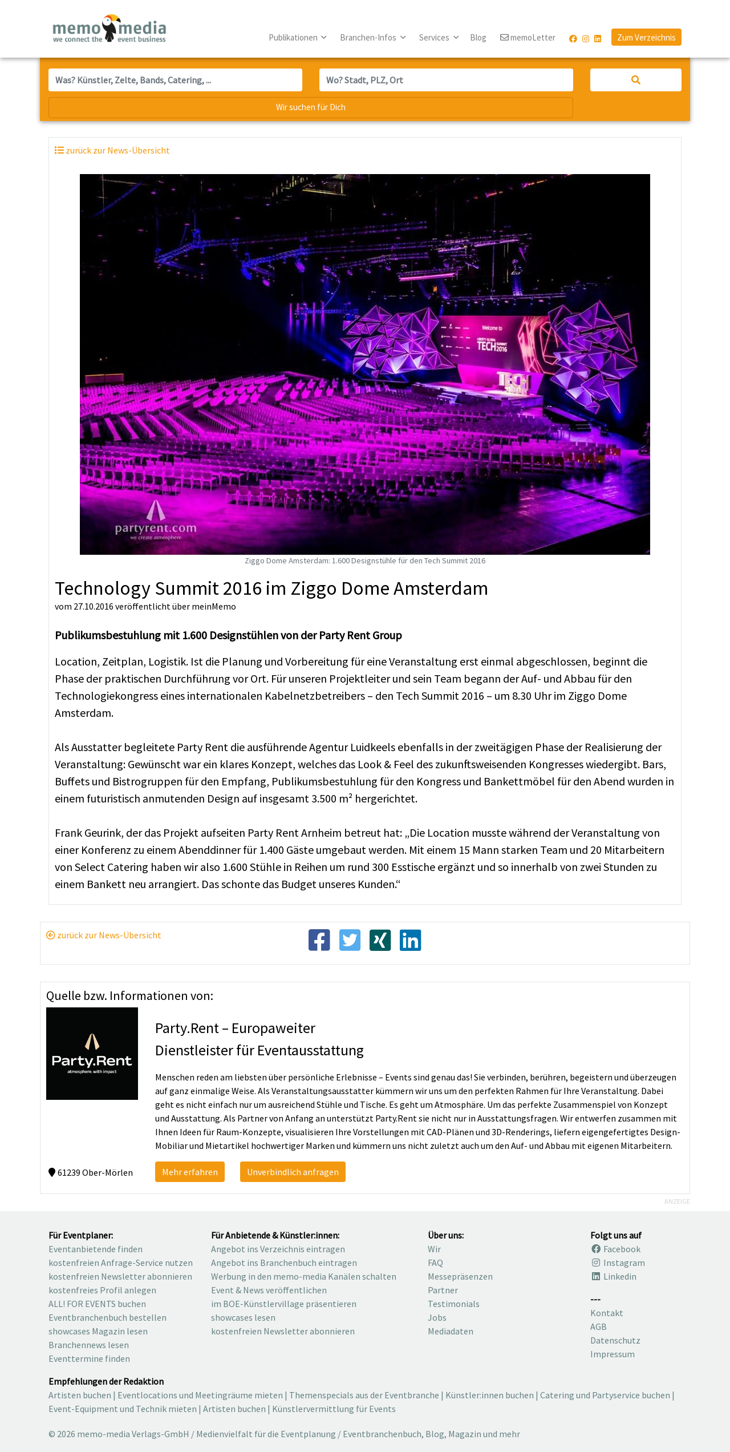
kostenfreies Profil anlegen (102, 1290)
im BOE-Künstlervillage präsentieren (283, 1303)
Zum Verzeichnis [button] (646, 37)
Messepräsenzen (460, 1276)
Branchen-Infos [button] (369, 37)
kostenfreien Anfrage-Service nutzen (120, 1262)
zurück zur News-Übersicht (103, 935)
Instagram (617, 1262)
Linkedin (613, 1276)
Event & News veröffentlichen (269, 1290)
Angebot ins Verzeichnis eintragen (278, 1249)
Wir (434, 1249)
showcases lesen (243, 1317)
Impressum (612, 1354)
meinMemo (214, 606)
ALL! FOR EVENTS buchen (97, 1303)
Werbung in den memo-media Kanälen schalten (303, 1276)
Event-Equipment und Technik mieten (122, 1408)
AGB (598, 1326)
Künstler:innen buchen (489, 1395)
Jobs (437, 1317)
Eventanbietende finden (95, 1249)
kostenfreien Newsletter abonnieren (120, 1276)
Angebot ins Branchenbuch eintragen (284, 1262)
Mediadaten (450, 1331)
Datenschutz (615, 1340)
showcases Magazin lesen (98, 1331)
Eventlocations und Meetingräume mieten (200, 1395)
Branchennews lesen (88, 1344)
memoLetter (527, 38)
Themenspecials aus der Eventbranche (364, 1395)
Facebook (615, 1249)
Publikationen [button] (294, 37)
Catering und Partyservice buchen (605, 1395)
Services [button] (435, 37)
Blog (478, 37)
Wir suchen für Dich (311, 107)
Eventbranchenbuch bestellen (107, 1317)
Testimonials (454, 1303)
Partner (443, 1290)
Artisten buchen (79, 1395)
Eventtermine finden (89, 1358)
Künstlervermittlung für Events (334, 1408)
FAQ (435, 1262)
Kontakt (606, 1312)
